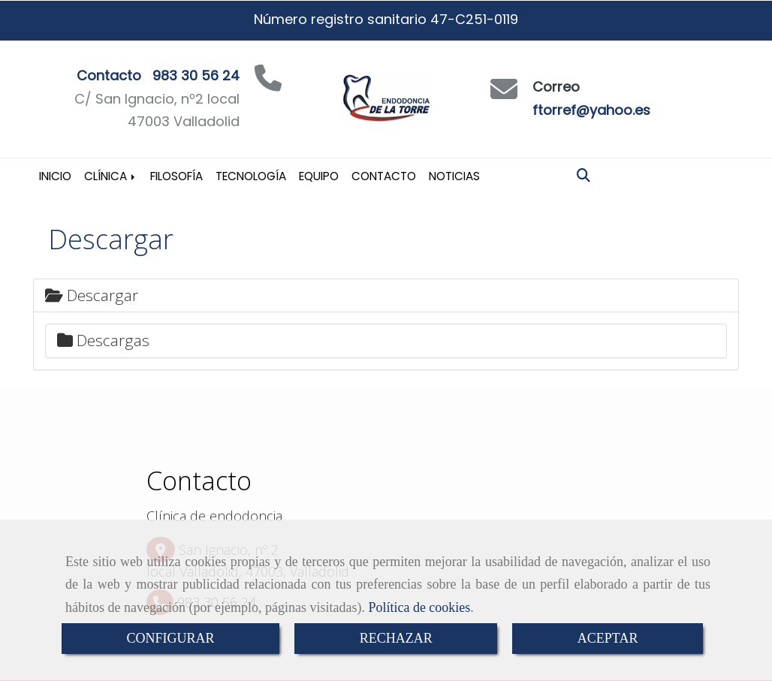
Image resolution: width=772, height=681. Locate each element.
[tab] (386, 295)
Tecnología (251, 176)
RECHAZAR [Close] (396, 638)
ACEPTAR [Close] (607, 638)
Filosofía (176, 176)
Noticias (454, 176)
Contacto (383, 176)
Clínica (110, 176)
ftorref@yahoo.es (591, 110)
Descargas (103, 340)
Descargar (91, 295)
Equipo (319, 176)
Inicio (55, 176)
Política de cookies (419, 607)
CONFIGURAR (171, 638)
